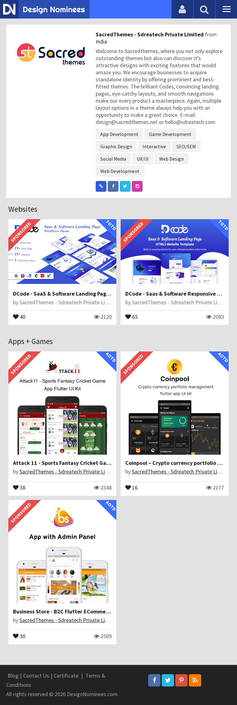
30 (19, 636)
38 (19, 487)
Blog (13, 675)
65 (131, 316)
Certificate (66, 675)
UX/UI (143, 159)
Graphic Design (116, 146)
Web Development (119, 171)
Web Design (171, 159)
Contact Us (36, 675)
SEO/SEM (186, 146)
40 (19, 316)
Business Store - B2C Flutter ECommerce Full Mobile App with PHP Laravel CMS (109, 611)
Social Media (113, 159)
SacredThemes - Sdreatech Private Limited (150, 34)
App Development (119, 134)
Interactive (154, 146)
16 (131, 487)
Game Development (170, 134)
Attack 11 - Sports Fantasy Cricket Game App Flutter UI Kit (85, 462)
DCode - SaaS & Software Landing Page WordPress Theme (84, 293)
